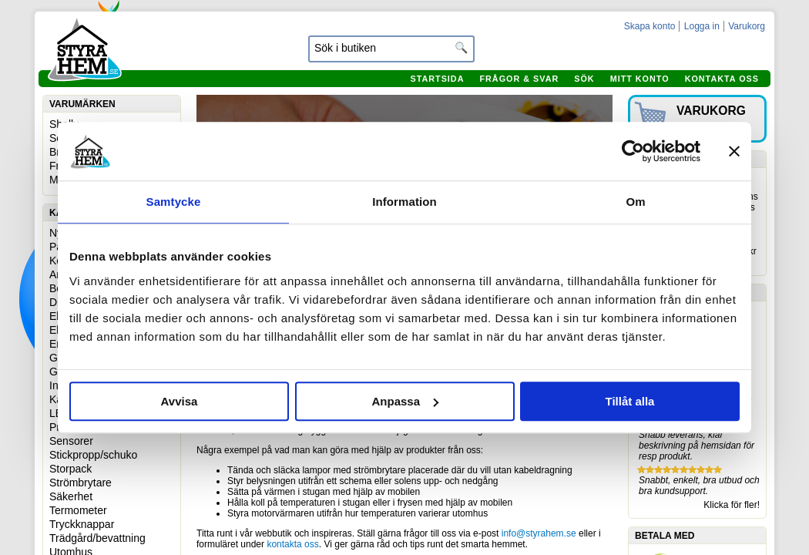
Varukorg (746, 26)
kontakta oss (292, 544)
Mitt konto (640, 78)
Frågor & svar (519, 78)
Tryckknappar (81, 524)
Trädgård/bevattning (97, 538)
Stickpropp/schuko (93, 455)
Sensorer (71, 441)
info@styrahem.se (539, 533)
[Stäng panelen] (734, 151)
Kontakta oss (722, 78)
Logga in (702, 26)
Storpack (70, 468)
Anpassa (404, 401)
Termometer (78, 510)
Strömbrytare (80, 482)
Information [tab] (404, 201)
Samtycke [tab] (173, 201)
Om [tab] (635, 201)
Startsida (437, 78)
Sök (584, 78)
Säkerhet (70, 496)
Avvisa (179, 401)
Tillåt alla (630, 401)
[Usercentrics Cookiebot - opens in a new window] (633, 151)
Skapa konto (650, 26)
